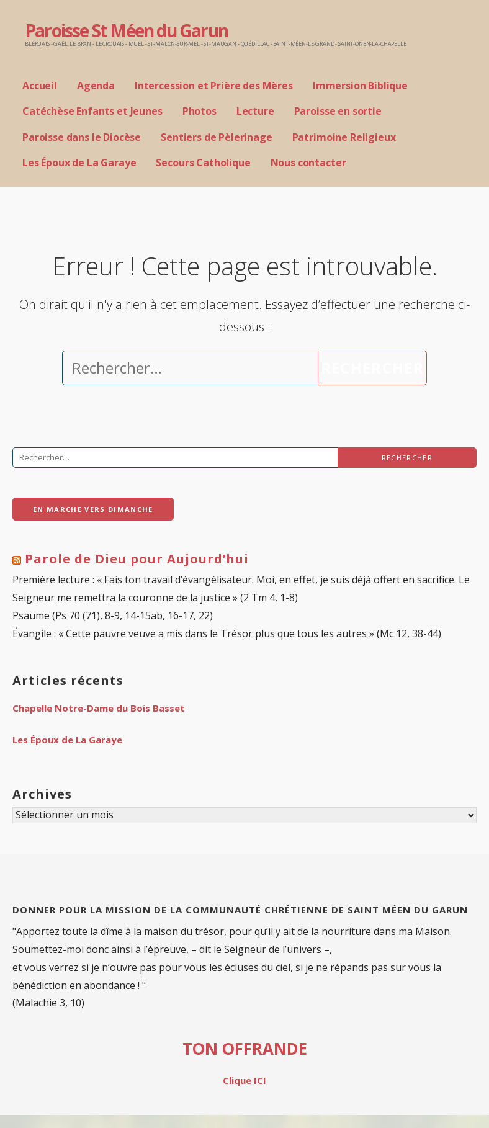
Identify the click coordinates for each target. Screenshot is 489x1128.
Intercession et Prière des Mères (214, 85)
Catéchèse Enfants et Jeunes (92, 111)
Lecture (255, 111)
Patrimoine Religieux (344, 137)
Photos (199, 111)
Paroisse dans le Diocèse (81, 137)
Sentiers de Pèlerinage (216, 137)
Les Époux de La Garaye (79, 162)
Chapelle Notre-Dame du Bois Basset (98, 708)
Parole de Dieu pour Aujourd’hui (137, 558)
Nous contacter (308, 162)
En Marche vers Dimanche (93, 509)
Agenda (96, 85)
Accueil (39, 85)
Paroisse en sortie (338, 111)
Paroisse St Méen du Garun (126, 30)
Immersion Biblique (360, 85)
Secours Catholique (203, 162)
